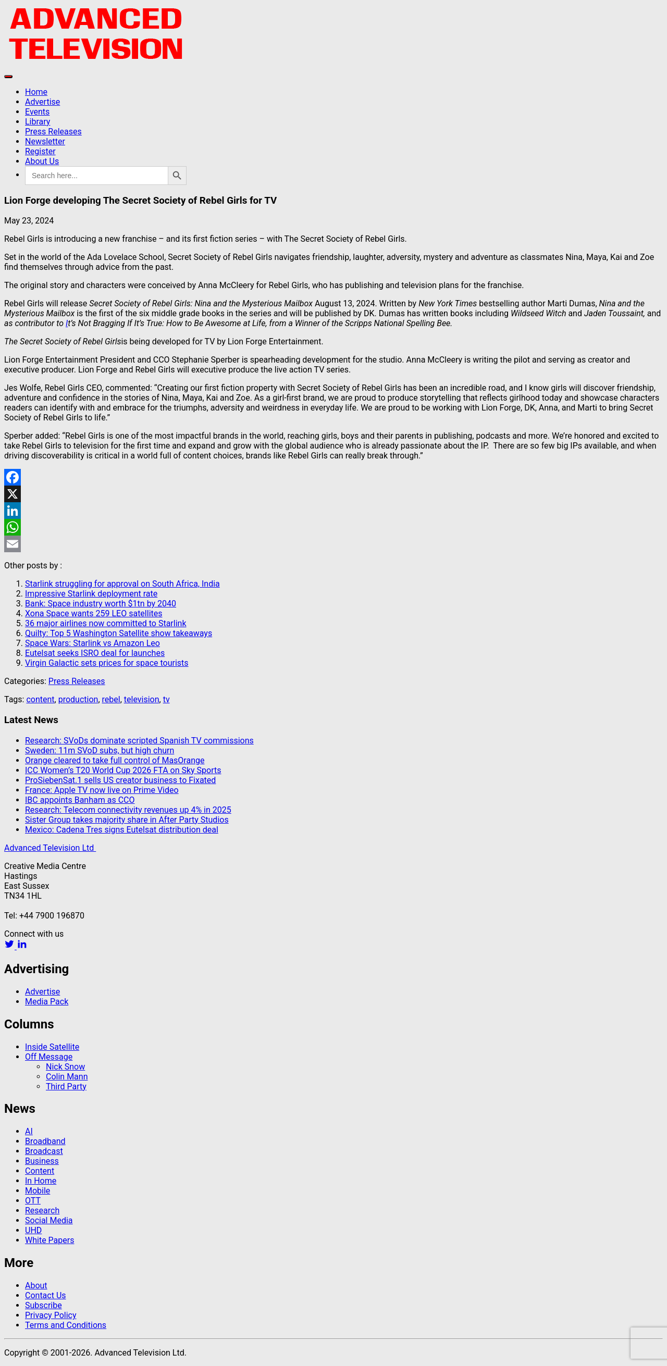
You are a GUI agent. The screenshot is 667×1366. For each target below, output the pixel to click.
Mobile (37, 1191)
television (141, 699)
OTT (33, 1201)
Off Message (48, 1057)
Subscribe (43, 1305)
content (40, 699)
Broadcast (44, 1151)
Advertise (42, 102)
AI (29, 1131)
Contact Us (45, 1295)
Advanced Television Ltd (50, 848)
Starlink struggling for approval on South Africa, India (122, 584)
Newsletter (45, 141)
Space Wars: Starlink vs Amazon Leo (92, 643)
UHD (33, 1230)
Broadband (45, 1141)
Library (37, 122)
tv (166, 699)
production (78, 699)
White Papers (49, 1240)
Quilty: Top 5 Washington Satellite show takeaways (118, 633)
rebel (111, 699)
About (36, 1285)
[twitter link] (10, 946)
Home (36, 92)
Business (42, 1161)
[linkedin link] (22, 946)
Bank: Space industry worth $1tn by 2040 (100, 604)
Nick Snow (65, 1067)
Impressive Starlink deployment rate (91, 594)
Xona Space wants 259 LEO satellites (94, 613)
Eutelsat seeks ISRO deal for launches (95, 653)
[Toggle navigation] (8, 76)
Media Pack (46, 1002)
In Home (40, 1181)
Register (40, 151)
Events (37, 112)
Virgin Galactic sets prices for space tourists (107, 663)
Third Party (66, 1086)
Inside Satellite (52, 1047)
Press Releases (53, 131)
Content (39, 1171)
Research (42, 1210)
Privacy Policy (51, 1315)
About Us (42, 161)
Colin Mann (67, 1077)
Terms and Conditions (65, 1325)
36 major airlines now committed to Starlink (105, 623)
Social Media (49, 1220)
